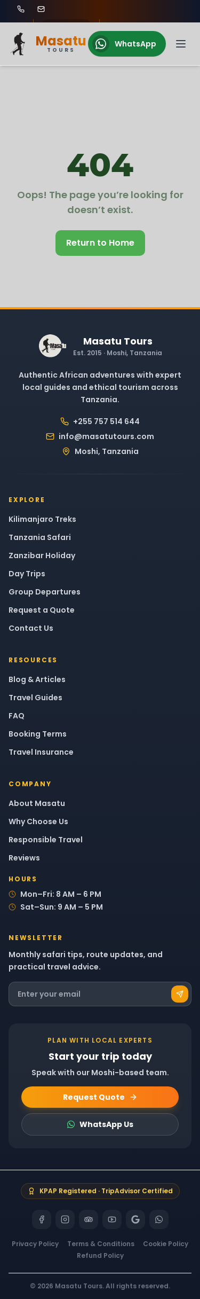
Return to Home (100, 243)
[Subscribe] (179, 994)
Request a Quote (42, 610)
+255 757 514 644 (100, 421)
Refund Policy (100, 1255)
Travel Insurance (41, 752)
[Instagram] (65, 1219)
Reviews (24, 857)
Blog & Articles (37, 679)
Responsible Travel (46, 839)
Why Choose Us (38, 821)
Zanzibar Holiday (42, 555)
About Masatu (37, 803)
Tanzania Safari (40, 537)
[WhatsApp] (159, 1219)
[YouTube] (112, 1219)
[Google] (135, 1219)
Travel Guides (35, 697)
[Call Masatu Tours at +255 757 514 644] (21, 9)
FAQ (17, 715)
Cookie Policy (165, 1244)
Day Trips (27, 573)
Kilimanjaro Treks (42, 519)
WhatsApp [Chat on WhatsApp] (124, 43)
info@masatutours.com (100, 436)
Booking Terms (38, 734)
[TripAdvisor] (88, 1219)
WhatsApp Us (100, 1124)
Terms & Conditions (100, 1244)
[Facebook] (41, 1219)
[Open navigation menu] (180, 43)
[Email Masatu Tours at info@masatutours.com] (41, 9)
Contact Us (31, 628)
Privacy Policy (35, 1244)
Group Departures (45, 591)
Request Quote (100, 1097)
